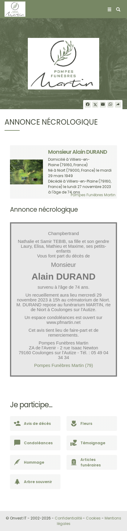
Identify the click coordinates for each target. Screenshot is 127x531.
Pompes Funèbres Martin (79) (63, 365)
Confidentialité (68, 518)
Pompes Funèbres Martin (93, 194)
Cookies (93, 518)
